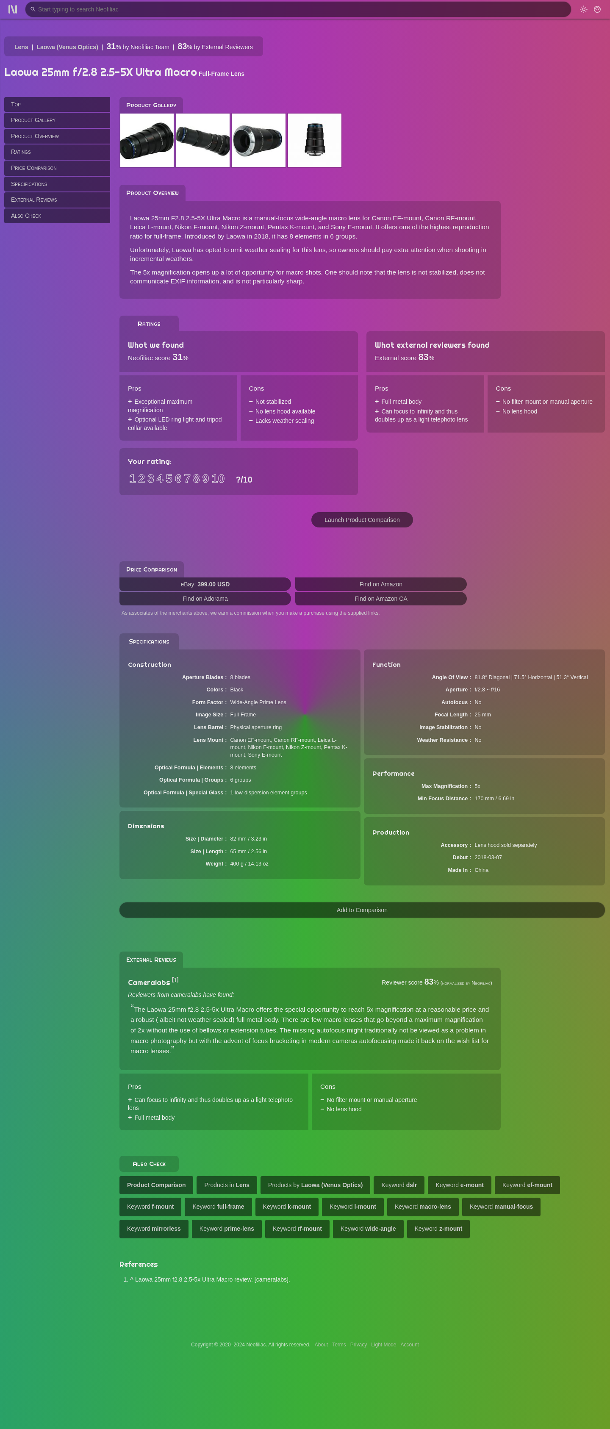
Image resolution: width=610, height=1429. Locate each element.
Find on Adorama (205, 598)
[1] (175, 980)
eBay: (205, 584)
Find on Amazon (381, 584)
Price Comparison (34, 167)
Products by (315, 1185)
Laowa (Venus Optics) (67, 47)
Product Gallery (33, 120)
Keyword (399, 1185)
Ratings (21, 151)
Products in (227, 1185)
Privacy (358, 1345)
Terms (339, 1345)
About (321, 1345)
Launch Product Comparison (361, 519)
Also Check (26, 215)
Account (410, 1345)
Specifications (29, 183)
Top (16, 104)
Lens (21, 47)
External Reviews (34, 199)
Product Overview (35, 136)
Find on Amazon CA (381, 598)
